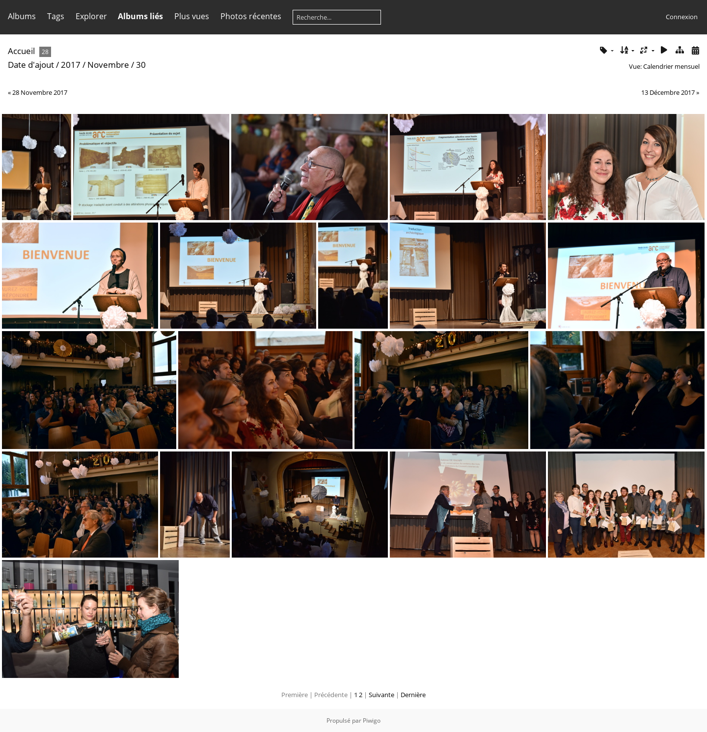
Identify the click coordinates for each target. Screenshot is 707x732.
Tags (55, 16)
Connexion (682, 16)
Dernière (413, 694)
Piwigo (372, 720)
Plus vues (191, 16)
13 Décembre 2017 (668, 92)
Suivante (381, 694)
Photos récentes (250, 16)
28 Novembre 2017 (39, 92)
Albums (22, 16)
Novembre (108, 64)
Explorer (91, 16)
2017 (71, 64)
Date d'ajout (31, 64)
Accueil (21, 50)
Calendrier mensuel (671, 66)
